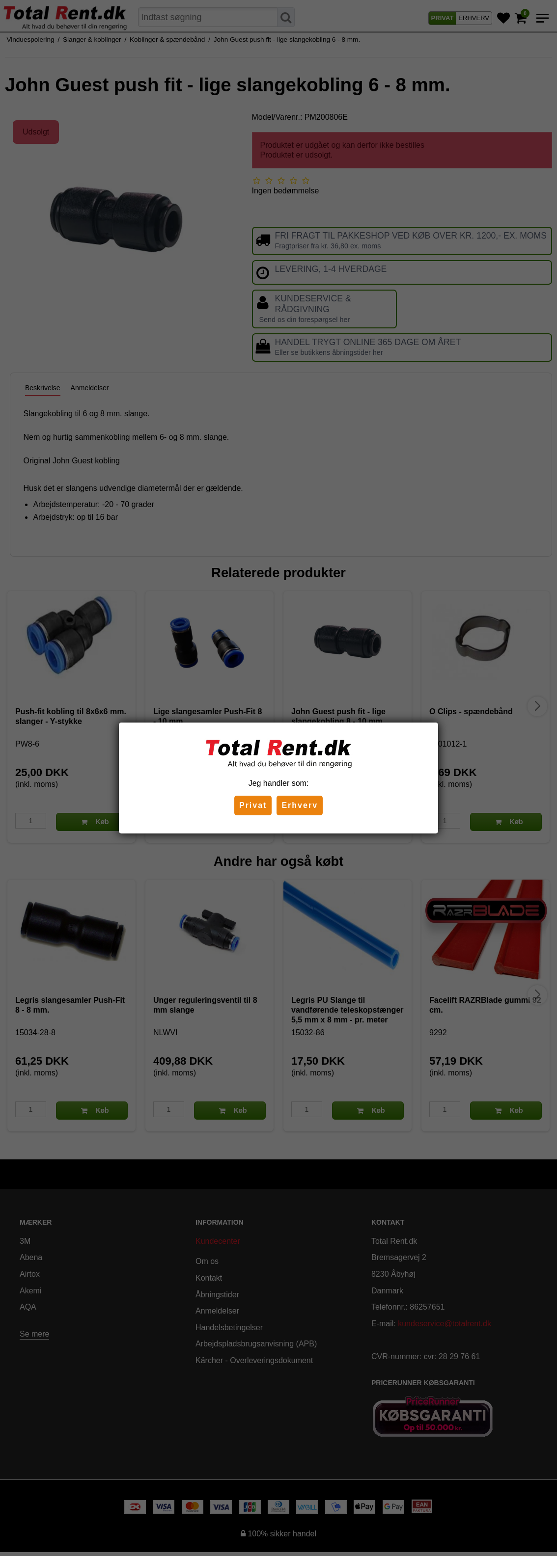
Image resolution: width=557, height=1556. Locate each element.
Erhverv (299, 805)
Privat (253, 805)
